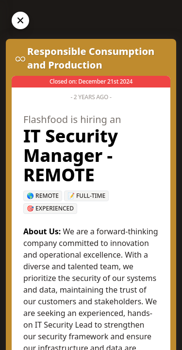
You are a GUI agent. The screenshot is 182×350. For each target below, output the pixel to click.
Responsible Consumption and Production (90, 58)
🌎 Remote (43, 196)
